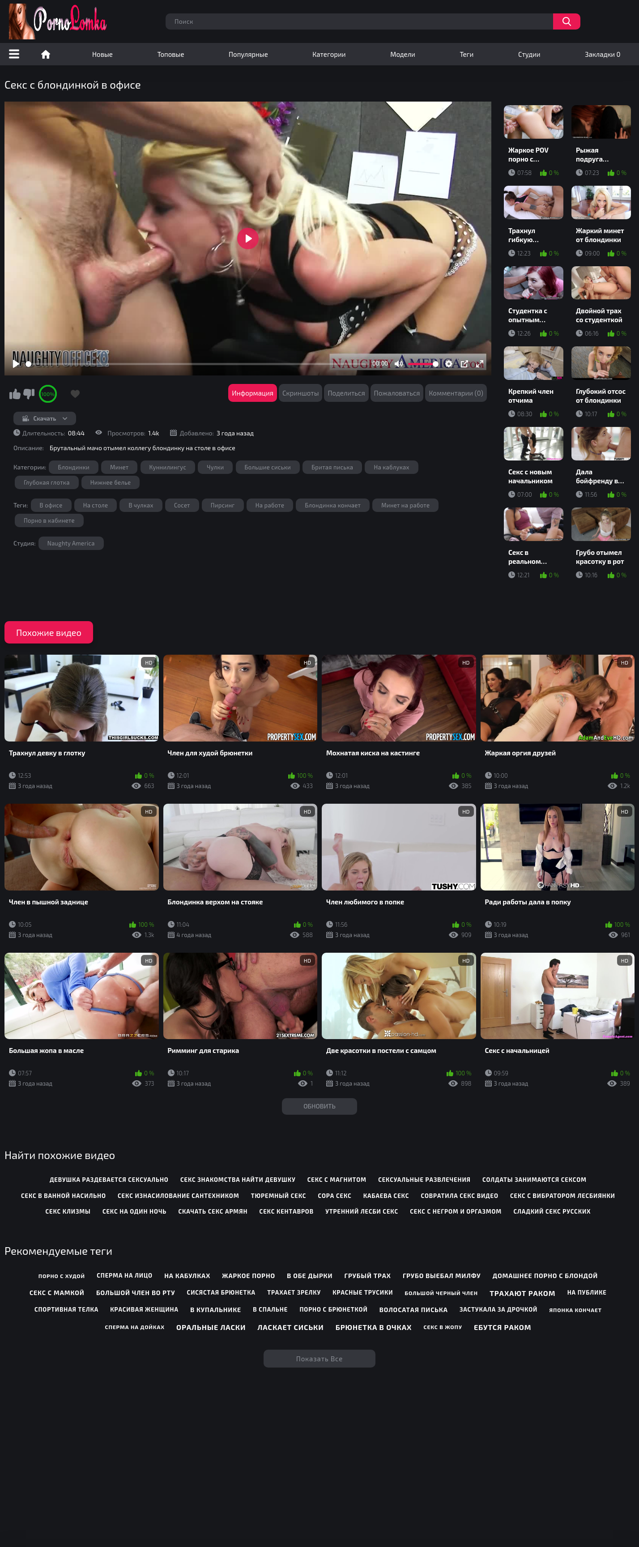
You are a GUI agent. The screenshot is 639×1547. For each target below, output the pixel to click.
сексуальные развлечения (424, 1179)
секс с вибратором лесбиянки (562, 1195)
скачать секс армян (213, 1211)
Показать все (319, 1359)
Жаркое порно (248, 1275)
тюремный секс (279, 1195)
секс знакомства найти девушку (238, 1179)
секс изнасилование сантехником (178, 1195)
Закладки (602, 54)
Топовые (170, 54)
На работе (270, 505)
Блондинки (73, 467)
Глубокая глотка (47, 482)
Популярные (248, 54)
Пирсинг (223, 505)
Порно (45, 54)
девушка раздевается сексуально (109, 1179)
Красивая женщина (144, 1309)
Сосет (182, 505)
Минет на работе (405, 505)
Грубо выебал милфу (442, 1275)
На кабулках (187, 1275)
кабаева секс (386, 1195)
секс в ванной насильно (63, 1195)
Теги (466, 54)
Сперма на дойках (135, 1327)
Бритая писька (332, 467)
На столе (95, 505)
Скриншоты (300, 393)
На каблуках (391, 467)
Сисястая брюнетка (221, 1292)
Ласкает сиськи (291, 1327)
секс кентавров (287, 1211)
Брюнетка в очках (374, 1327)
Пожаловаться (397, 393)
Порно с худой (61, 1276)
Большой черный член (441, 1293)
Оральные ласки (211, 1327)
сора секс (335, 1195)
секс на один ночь (134, 1211)
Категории (328, 54)
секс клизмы (67, 1211)
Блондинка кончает (333, 505)
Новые (102, 54)
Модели (402, 54)
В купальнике (215, 1309)
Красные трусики (362, 1292)
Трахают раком (522, 1293)
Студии (529, 54)
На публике (587, 1292)
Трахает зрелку (294, 1292)
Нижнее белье (110, 482)
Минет (119, 467)
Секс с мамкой (57, 1292)
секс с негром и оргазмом (456, 1211)
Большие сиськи (268, 467)
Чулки (215, 467)
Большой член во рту (135, 1292)
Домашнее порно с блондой (545, 1275)
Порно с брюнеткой (333, 1309)
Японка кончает (575, 1310)
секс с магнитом (336, 1179)
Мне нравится (15, 394)
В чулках (140, 505)
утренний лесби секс (361, 1211)
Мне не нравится (28, 394)
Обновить (319, 1106)
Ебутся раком (502, 1327)
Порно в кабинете (49, 520)
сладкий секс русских (552, 1211)
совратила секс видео (459, 1195)
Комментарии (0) (456, 393)
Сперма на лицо (125, 1275)
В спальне (270, 1309)
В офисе (51, 505)
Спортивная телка (66, 1309)
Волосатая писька (413, 1309)
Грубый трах (368, 1275)
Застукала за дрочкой (498, 1309)
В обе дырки (309, 1275)
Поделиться (346, 393)
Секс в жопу (442, 1327)
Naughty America (71, 543)
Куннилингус (168, 467)
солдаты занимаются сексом (534, 1179)
